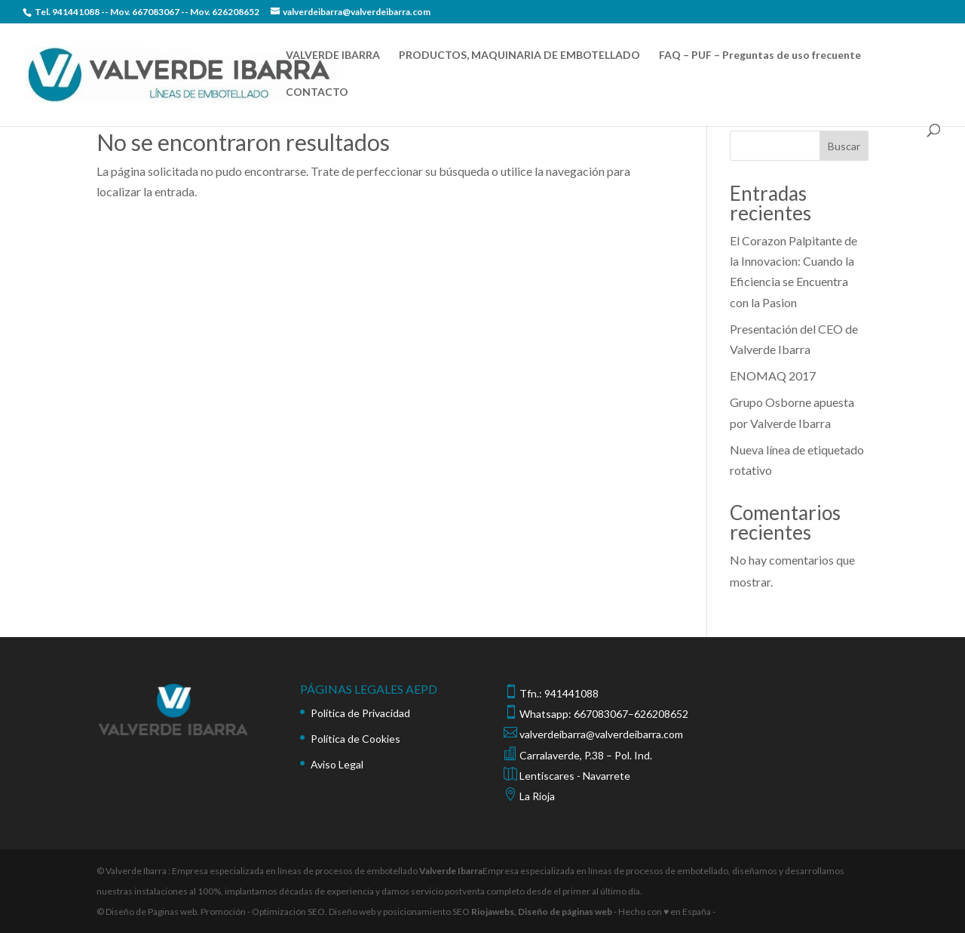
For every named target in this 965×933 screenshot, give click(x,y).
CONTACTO (317, 92)
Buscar (844, 146)
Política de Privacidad (360, 713)
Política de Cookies (355, 738)
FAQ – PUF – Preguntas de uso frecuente (760, 55)
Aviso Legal (337, 764)
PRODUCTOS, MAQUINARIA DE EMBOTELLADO (519, 55)
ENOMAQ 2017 (773, 375)
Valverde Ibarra (450, 870)
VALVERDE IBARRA (333, 55)
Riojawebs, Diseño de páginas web (541, 911)
